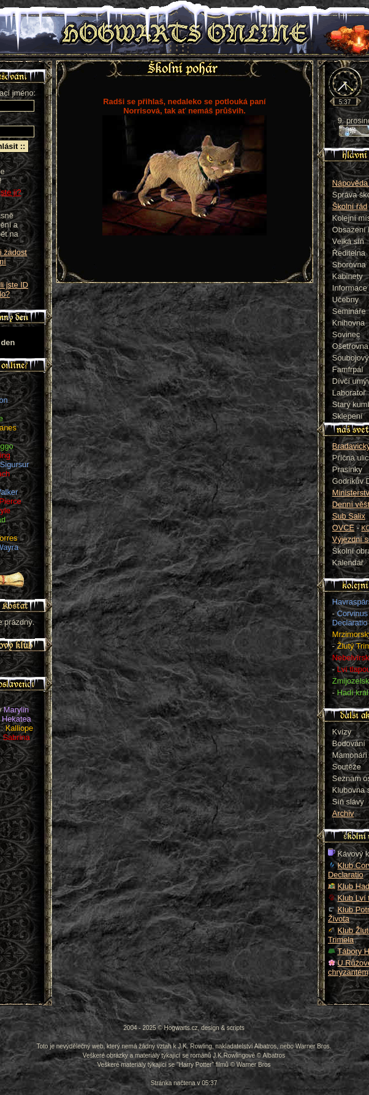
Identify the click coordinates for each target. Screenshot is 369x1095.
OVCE (343, 527)
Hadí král (352, 692)
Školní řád (350, 206)
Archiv (343, 813)
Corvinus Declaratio (350, 618)
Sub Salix (348, 516)
